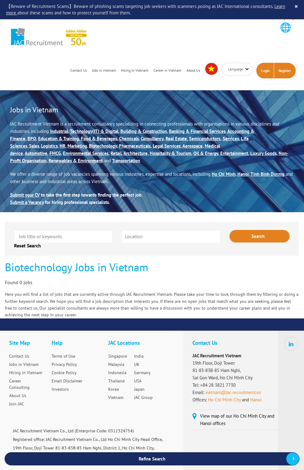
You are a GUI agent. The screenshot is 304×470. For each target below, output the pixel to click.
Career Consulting (19, 384)
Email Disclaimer (67, 381)
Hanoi (256, 400)
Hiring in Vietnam (134, 70)
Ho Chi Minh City (224, 400)
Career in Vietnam (167, 70)
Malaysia (116, 364)
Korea (113, 389)
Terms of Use (63, 356)
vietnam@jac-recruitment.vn (233, 392)
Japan (139, 389)
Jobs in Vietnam (104, 70)
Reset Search (27, 245)
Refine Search (152, 459)
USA (137, 381)
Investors (60, 389)
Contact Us (78, 70)
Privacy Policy (64, 364)
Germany (142, 372)
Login (265, 71)
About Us (193, 70)
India (139, 356)
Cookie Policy (64, 372)
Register (285, 71)
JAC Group (143, 397)
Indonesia (117, 372)
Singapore (117, 356)
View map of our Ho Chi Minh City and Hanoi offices (237, 419)
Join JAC (16, 404)
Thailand (116, 381)
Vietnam (115, 397)
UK (137, 364)
